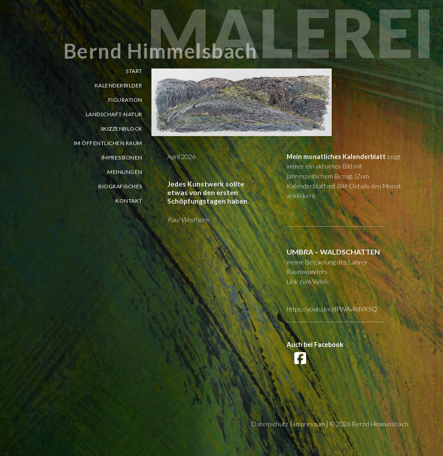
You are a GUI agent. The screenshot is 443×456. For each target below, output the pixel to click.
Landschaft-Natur (114, 114)
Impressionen (121, 157)
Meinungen (124, 172)
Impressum (309, 424)
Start (134, 71)
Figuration (125, 99)
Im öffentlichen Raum (108, 143)
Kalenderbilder (118, 85)
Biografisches (120, 186)
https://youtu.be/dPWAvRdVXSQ (332, 309)
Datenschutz (269, 424)
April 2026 (181, 156)
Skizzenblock (121, 128)
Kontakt (128, 200)
